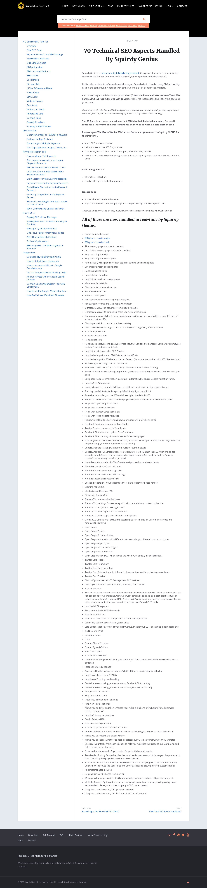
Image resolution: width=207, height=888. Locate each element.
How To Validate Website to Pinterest (45, 295)
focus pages (132, 26)
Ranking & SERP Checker (39, 126)
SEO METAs (32, 76)
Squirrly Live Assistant (38, 59)
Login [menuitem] (169, 6)
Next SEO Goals (34, 50)
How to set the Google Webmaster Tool (46, 291)
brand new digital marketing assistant (120, 73)
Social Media (33, 80)
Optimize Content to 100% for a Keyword (47, 135)
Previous (86, 808)
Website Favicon (35, 101)
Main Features (76, 835)
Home (128, 41)
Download (33, 835)
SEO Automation (35, 67)
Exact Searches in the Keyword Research (47, 179)
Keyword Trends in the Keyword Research (47, 183)
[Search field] (103, 20)
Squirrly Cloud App (36, 122)
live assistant (103, 26)
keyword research (83, 26)
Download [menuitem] (78, 6)
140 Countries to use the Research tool (46, 167)
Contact (32, 840)
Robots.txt (32, 105)
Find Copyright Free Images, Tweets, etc (46, 148)
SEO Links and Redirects (39, 71)
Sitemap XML (33, 84)
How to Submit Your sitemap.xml (43, 261)
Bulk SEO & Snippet (36, 63)
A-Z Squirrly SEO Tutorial (35, 42)
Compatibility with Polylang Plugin (44, 257)
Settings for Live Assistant (40, 139)
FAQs (62, 835)
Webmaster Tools (36, 109)
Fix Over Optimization (37, 241)
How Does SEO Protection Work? (165, 811)
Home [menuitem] (65, 6)
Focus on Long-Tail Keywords (41, 156)
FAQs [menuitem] (110, 6)
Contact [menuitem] (182, 6)
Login (20, 840)
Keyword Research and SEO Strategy (45, 54)
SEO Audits (32, 97)
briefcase (93, 26)
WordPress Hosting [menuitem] (151, 6)
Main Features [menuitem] (125, 6)
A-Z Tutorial (49, 835)
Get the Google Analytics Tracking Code (46, 272)
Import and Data (35, 114)
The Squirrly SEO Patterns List (42, 228)
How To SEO (29, 213)
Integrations (29, 253)
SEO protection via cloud (97, 242)
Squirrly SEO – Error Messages (42, 217)
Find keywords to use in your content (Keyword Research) (45, 162)
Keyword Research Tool (34, 152)
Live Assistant (30, 131)
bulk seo (111, 26)
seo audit (141, 26)
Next (179, 808)
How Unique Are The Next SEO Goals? (100, 811)
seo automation (121, 26)
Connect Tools (34, 118)
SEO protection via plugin (97, 238)
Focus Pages (33, 92)
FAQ (136, 41)
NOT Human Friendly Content (41, 237)
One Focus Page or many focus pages (45, 233)
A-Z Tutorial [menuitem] (96, 6)
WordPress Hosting (97, 835)
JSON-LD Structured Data (39, 88)
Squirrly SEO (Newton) (37, 6)
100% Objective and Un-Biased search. (45, 209)
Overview (31, 46)
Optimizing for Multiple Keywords (43, 143)
